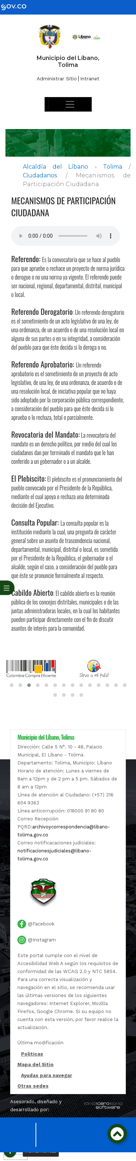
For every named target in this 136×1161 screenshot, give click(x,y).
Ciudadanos (40, 175)
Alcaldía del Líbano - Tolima (72, 166)
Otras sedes (33, 1086)
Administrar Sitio (57, 78)
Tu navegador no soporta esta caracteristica (65, 236)
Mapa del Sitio (35, 1064)
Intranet (89, 78)
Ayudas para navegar (46, 1076)
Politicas (32, 1054)
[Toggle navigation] (70, 104)
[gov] (18, 6)
